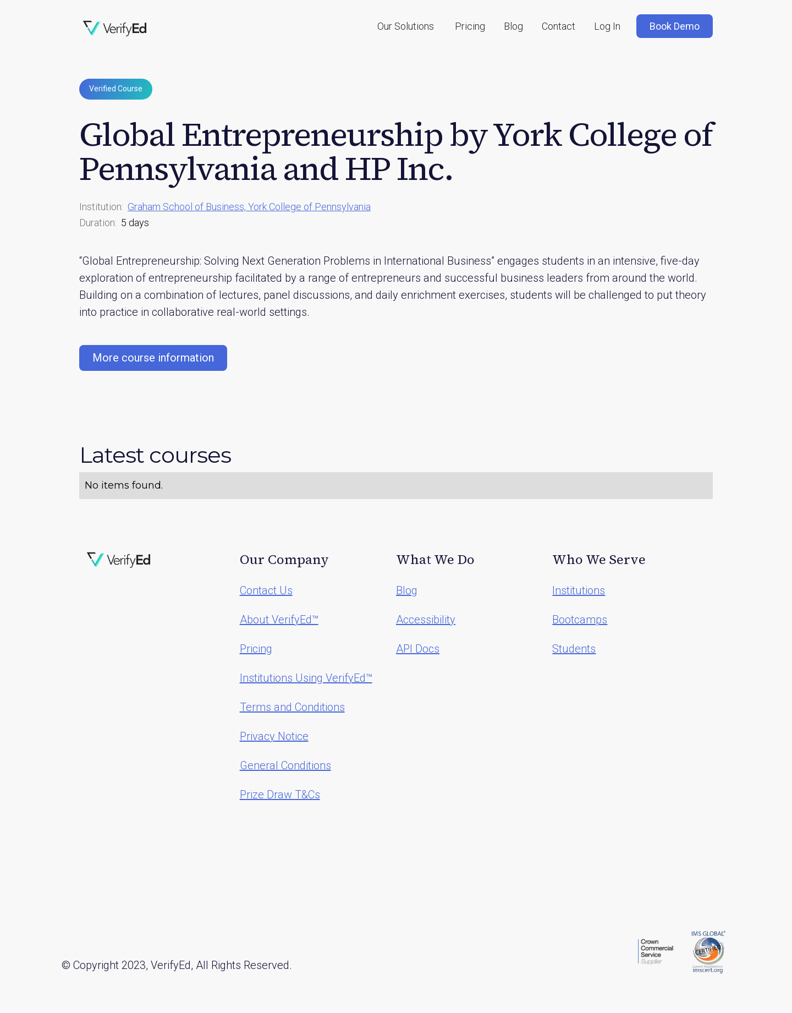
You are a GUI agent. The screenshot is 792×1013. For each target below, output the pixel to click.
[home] (115, 29)
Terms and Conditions (292, 707)
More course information (153, 357)
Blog (513, 26)
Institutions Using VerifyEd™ (306, 678)
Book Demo (675, 26)
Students (574, 648)
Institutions (578, 590)
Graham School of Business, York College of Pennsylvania (249, 206)
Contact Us (266, 590)
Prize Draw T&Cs (280, 794)
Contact (558, 26)
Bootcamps (579, 619)
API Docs (417, 648)
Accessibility (425, 619)
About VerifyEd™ (279, 619)
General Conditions (285, 765)
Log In (607, 26)
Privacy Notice (274, 736)
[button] (405, 26)
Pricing (470, 26)
